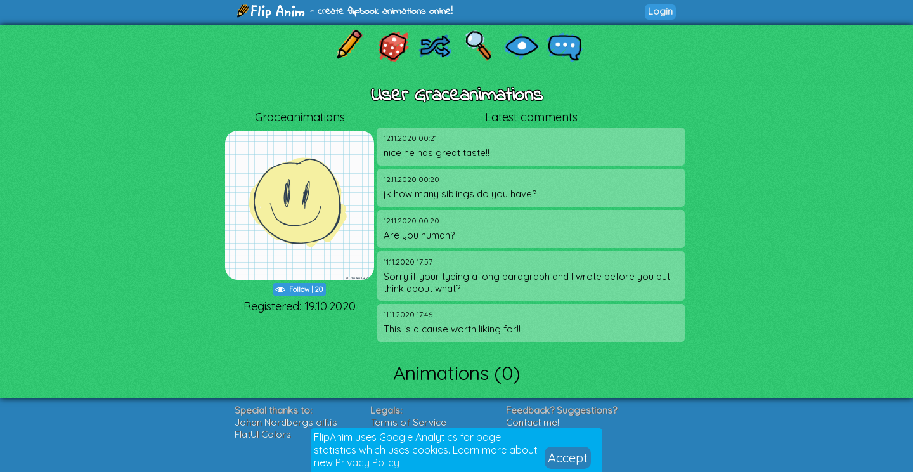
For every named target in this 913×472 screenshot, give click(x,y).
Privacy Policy (367, 462)
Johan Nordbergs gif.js (286, 422)
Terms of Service (408, 422)
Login (660, 11)
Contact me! (532, 422)
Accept (568, 458)
